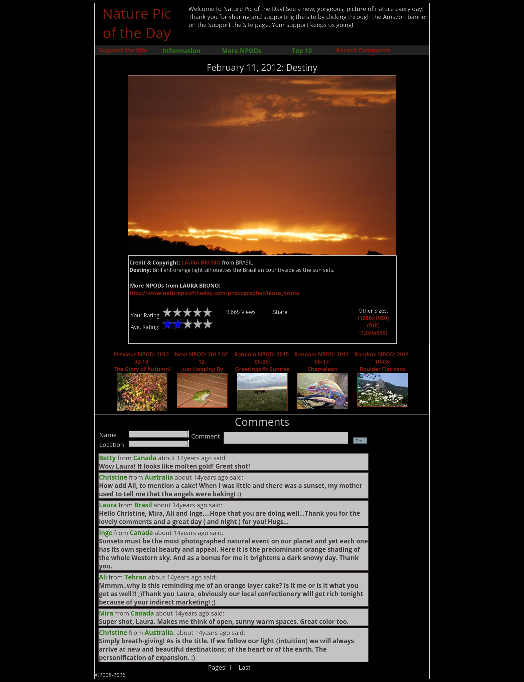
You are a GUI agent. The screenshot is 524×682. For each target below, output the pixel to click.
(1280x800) (373, 332)
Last (245, 667)
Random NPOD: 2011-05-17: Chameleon (322, 362)
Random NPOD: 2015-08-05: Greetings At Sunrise (262, 362)
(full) (373, 325)
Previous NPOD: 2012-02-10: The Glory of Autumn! (141, 362)
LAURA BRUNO (201, 262)
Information (182, 50)
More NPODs (241, 50)
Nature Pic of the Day (136, 22)
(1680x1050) (373, 318)
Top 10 (302, 50)
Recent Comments (363, 50)
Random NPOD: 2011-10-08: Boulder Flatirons (383, 362)
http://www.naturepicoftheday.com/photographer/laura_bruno (214, 293)
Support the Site (123, 50)
